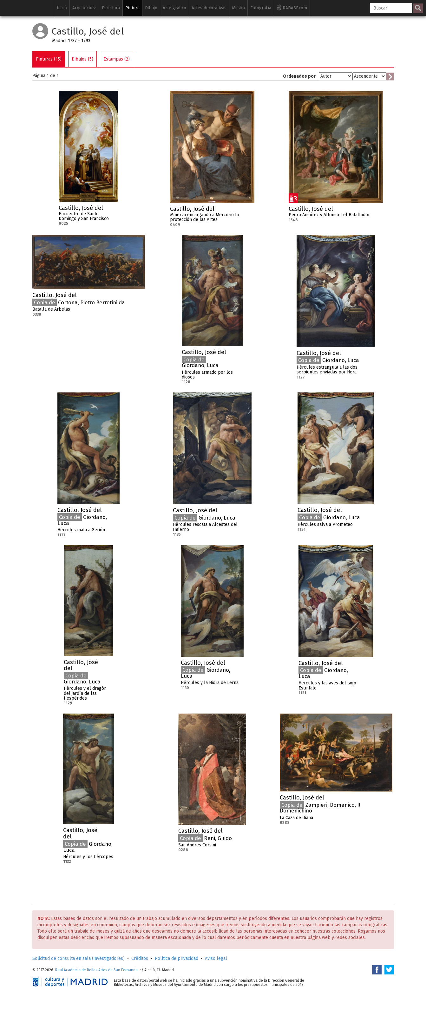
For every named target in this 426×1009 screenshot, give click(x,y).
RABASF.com (292, 7)
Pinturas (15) (49, 59)
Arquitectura (84, 7)
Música (238, 7)
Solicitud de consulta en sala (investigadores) (78, 958)
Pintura (132, 7)
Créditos (139, 958)
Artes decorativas (209, 7)
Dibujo (151, 7)
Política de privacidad (176, 958)
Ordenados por (299, 76)
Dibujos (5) (82, 59)
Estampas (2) (116, 59)
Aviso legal (216, 958)
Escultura (111, 7)
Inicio (62, 7)
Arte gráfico (174, 7)
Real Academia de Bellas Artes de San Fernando (96, 970)
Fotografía (260, 7)
